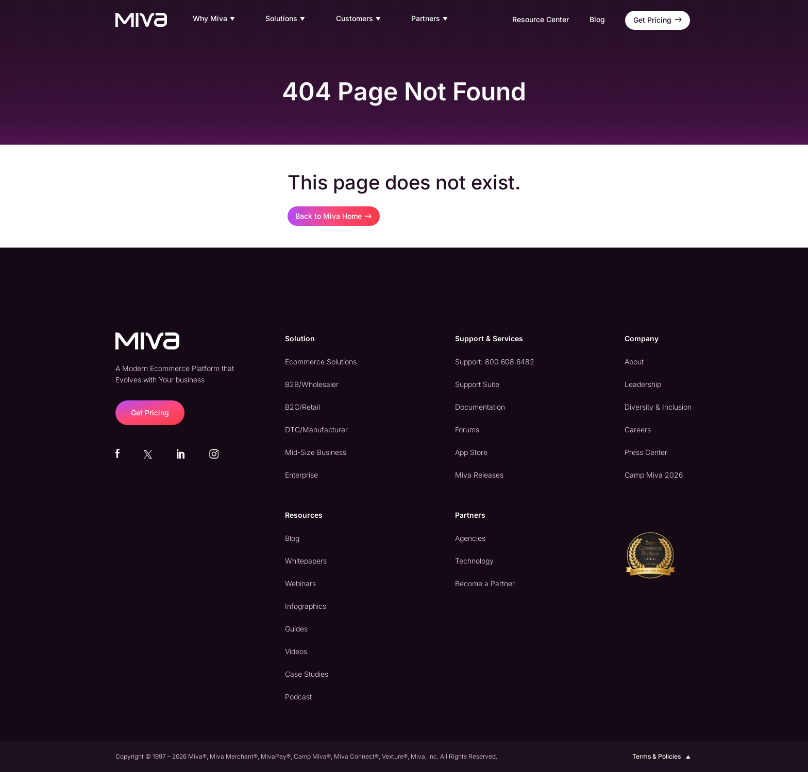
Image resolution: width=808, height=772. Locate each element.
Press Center (646, 452)
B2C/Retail (302, 406)
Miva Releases (479, 474)
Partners (430, 19)
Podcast (298, 696)
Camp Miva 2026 (654, 474)
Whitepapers (306, 560)
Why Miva (215, 19)
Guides (296, 628)
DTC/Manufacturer (316, 429)
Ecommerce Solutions (321, 361)
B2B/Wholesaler (312, 384)
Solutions (286, 19)
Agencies (470, 538)
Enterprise (301, 474)
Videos (296, 651)
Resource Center (540, 19)
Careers (638, 429)
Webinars (300, 583)
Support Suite (477, 384)
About (634, 361)
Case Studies (306, 674)
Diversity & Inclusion (658, 406)
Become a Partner (485, 583)
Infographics (305, 606)
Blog (597, 19)
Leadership (643, 384)
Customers (359, 19)
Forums (467, 429)
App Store (471, 452)
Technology (474, 560)
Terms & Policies (662, 756)
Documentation (480, 406)
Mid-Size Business (315, 452)
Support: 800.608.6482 (494, 361)
